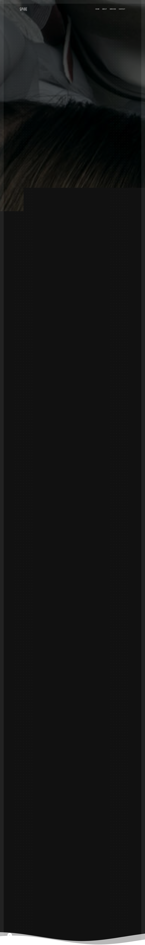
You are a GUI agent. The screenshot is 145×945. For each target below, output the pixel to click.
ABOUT (104, 9)
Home (97, 9)
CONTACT (122, 9)
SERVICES (113, 9)
